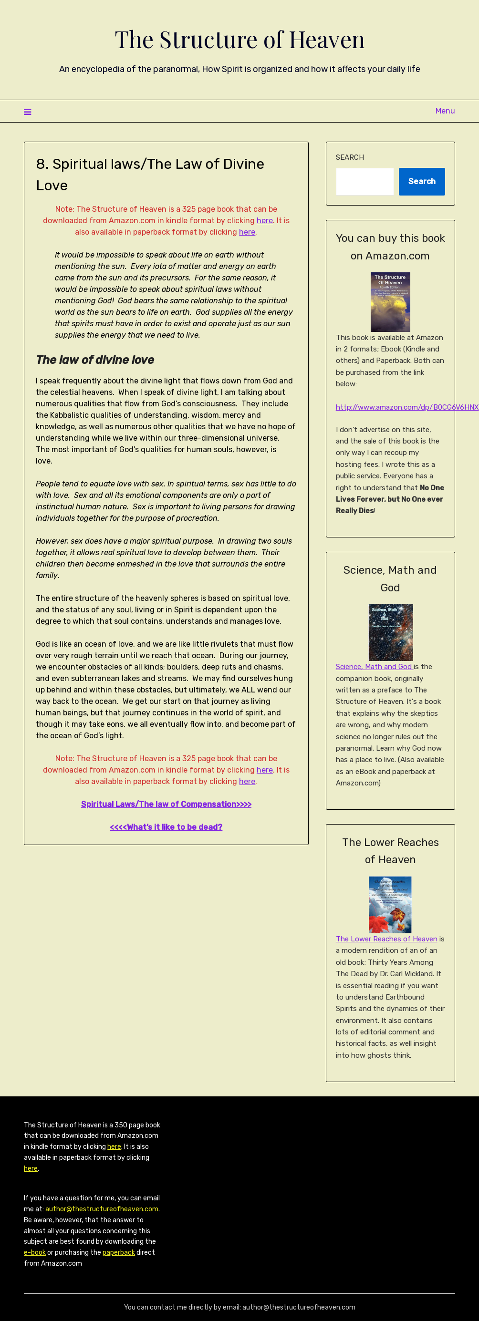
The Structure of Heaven (240, 38)
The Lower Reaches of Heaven (386, 939)
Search (350, 157)
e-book (35, 1253)
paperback (119, 1253)
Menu (445, 110)
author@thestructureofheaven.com (101, 1209)
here (265, 220)
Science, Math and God (375, 666)
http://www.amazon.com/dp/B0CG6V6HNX (407, 407)
